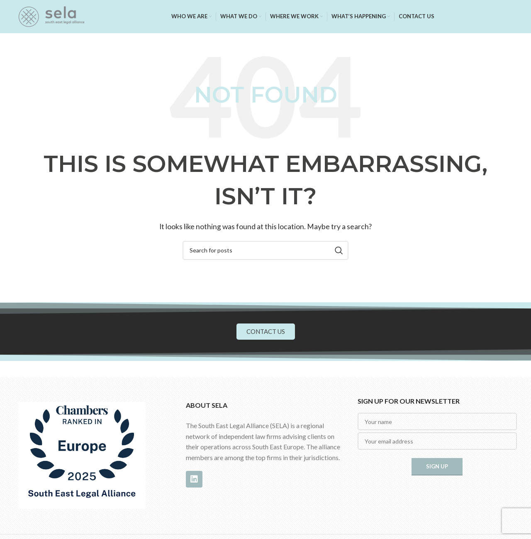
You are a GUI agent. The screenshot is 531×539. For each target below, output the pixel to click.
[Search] (265, 250)
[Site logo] (51, 16)
